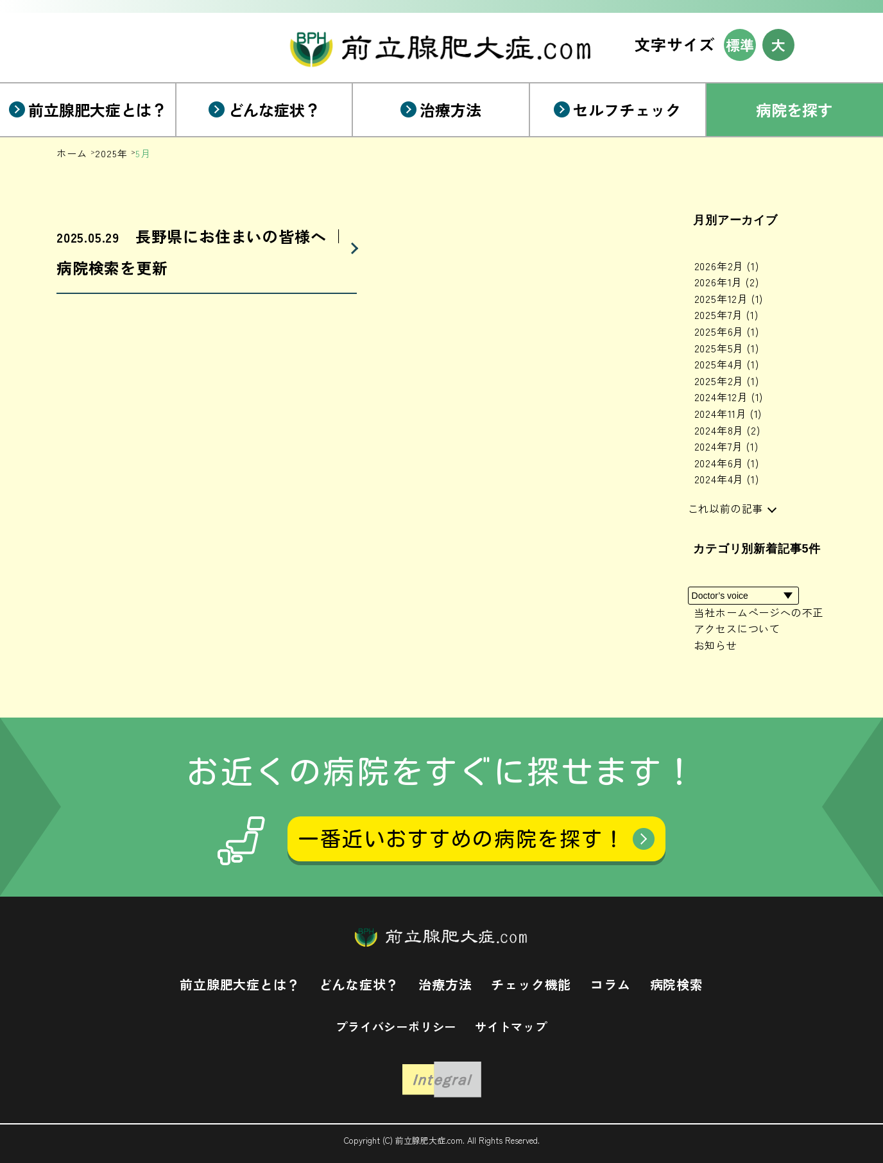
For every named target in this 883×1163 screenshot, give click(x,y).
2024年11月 (728, 413)
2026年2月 (726, 265)
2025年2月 (726, 380)
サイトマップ (511, 1026)
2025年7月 (726, 314)
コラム (610, 984)
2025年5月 (726, 348)
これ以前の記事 (726, 508)
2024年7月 (726, 446)
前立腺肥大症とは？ (240, 984)
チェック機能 (531, 984)
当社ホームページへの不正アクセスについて (759, 621)
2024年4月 (726, 479)
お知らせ (715, 645)
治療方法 (445, 984)
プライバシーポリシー (396, 1026)
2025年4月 (726, 364)
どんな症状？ (359, 984)
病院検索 (676, 984)
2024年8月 (727, 430)
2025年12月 (729, 298)
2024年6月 (726, 462)
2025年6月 (726, 331)
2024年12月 (729, 396)
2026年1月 (726, 281)
